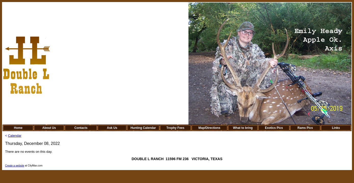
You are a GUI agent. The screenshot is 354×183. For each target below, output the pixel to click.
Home (18, 128)
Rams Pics (305, 128)
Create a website (14, 165)
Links (336, 128)
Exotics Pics (274, 128)
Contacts (80, 128)
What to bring (243, 128)
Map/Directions (209, 128)
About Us (49, 128)
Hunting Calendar (143, 128)
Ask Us (112, 128)
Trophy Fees (175, 128)
